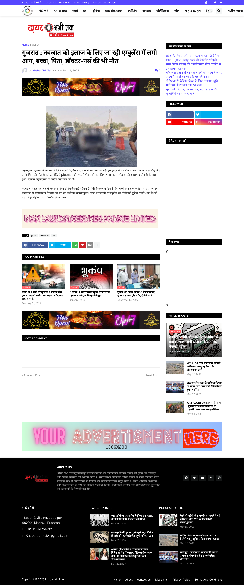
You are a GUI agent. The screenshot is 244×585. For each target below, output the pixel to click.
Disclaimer (64, 2)
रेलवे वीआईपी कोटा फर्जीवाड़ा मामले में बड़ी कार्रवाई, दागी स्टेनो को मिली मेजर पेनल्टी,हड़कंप (200, 519)
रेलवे (75, 11)
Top (54, 235)
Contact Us (50, 2)
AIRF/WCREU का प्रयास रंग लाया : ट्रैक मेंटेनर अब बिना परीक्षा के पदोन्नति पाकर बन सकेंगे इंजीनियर (204, 406)
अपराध (146, 11)
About (129, 579)
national (44, 235)
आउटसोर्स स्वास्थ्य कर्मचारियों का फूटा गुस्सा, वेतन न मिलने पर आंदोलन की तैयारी (132, 517)
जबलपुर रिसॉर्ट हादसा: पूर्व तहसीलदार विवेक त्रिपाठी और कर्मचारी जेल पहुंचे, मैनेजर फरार (132, 534)
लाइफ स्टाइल (192, 11)
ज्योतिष (132, 11)
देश (85, 11)
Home (25, 2)
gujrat (35, 44)
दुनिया (96, 11)
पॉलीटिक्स (162, 11)
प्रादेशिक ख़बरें (113, 11)
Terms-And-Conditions (105, 2)
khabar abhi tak (54, 579)
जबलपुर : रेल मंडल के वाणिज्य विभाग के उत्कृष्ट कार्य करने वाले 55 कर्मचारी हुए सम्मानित (204, 386)
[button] (210, 11)
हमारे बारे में (36, 2)
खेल (176, 11)
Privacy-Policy (81, 2)
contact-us (144, 579)
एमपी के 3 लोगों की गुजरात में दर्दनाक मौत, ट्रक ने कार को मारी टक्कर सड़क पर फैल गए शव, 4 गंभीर (42, 295)
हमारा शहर (60, 11)
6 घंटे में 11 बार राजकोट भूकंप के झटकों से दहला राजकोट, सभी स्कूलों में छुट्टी (90, 293)
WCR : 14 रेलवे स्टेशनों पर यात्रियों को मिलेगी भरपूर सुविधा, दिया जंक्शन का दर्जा (203, 366)
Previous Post (32, 375)
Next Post (152, 375)
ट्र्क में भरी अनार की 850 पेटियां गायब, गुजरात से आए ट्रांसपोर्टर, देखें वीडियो (136, 293)
